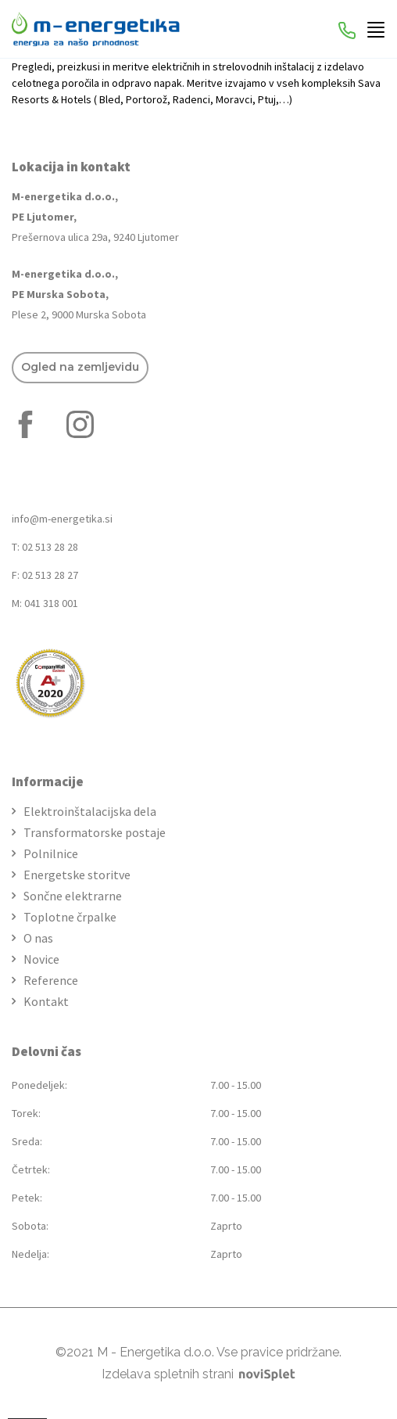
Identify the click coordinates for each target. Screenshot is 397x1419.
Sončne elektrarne (72, 895)
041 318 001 (51, 603)
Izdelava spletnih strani (198, 1374)
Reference (50, 980)
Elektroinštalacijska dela (89, 811)
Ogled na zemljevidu (80, 367)
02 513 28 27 (50, 575)
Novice (41, 959)
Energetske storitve (77, 874)
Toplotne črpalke (69, 917)
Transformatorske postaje (94, 832)
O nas (38, 938)
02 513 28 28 (50, 547)
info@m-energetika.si (62, 519)
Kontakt (46, 1001)
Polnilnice (50, 853)
